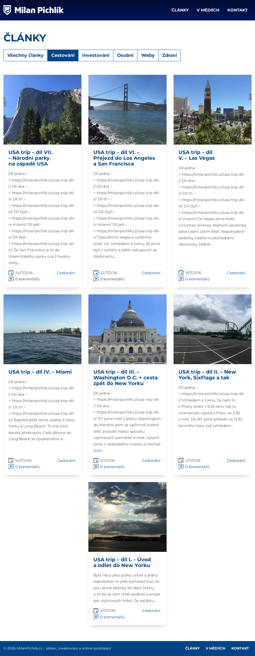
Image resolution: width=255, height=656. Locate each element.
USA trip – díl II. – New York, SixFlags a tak (207, 375)
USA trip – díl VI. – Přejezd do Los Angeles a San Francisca (124, 158)
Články (180, 10)
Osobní (125, 55)
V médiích (208, 10)
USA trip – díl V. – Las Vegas (197, 155)
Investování (95, 55)
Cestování (62, 55)
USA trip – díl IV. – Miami (40, 372)
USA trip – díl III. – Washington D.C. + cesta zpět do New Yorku (125, 377)
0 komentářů (27, 279)
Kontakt (237, 10)
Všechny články (25, 55)
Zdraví (169, 55)
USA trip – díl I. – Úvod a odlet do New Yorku (122, 562)
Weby (148, 55)
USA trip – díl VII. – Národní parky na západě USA (30, 158)
